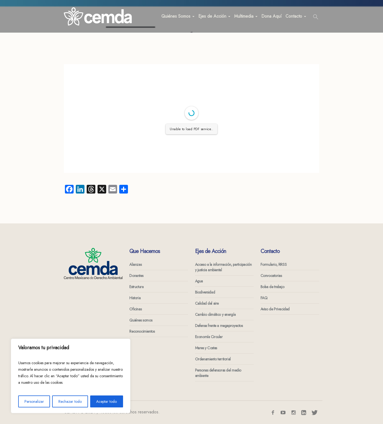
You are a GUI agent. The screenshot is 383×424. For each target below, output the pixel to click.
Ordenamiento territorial (213, 359)
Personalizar (34, 401)
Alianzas (135, 264)
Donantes (136, 275)
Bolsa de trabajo (272, 286)
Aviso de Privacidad (275, 309)
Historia (134, 298)
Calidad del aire (207, 303)
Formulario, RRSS (273, 264)
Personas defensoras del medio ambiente (218, 372)
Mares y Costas (206, 348)
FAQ (264, 298)
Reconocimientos (142, 331)
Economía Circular (209, 336)
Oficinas (135, 309)
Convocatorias (271, 275)
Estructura (136, 286)
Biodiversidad (205, 292)
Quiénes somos (140, 320)
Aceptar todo (106, 401)
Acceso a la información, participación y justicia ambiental (223, 267)
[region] (70, 376)
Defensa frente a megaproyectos (219, 325)
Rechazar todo (70, 401)
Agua (199, 281)
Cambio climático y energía (215, 314)
